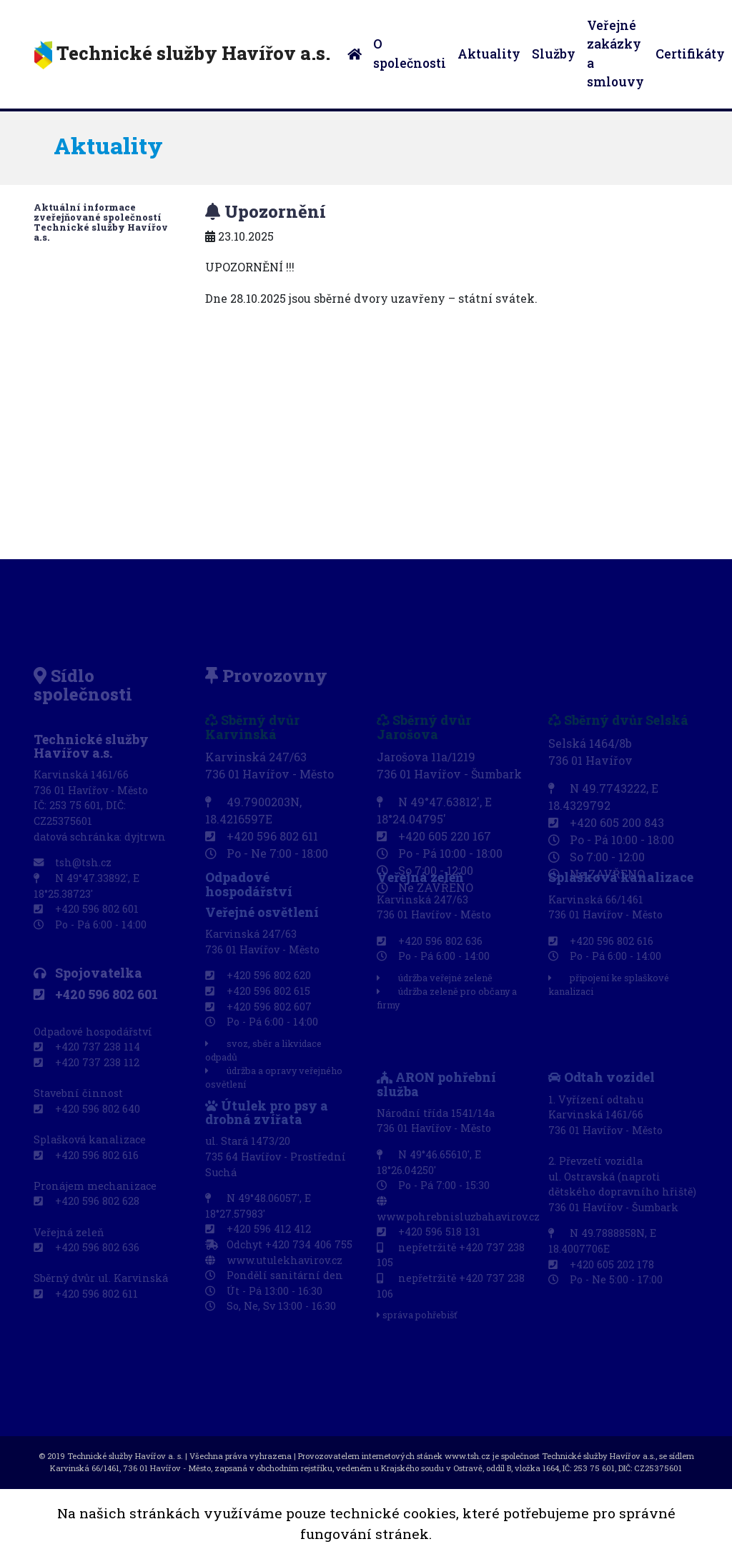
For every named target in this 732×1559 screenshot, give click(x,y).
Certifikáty (690, 54)
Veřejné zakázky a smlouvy (615, 53)
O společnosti (409, 53)
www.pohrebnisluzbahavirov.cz (458, 1208)
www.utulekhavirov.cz (273, 1260)
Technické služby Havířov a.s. (182, 55)
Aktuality (489, 54)
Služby (553, 54)
